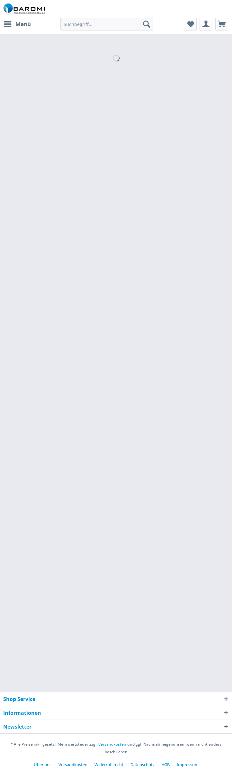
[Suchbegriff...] (106, 24)
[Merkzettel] (190, 24)
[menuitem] (17, 24)
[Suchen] (146, 24)
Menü (17, 23)
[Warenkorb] (221, 24)
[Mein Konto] (206, 24)
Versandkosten (112, 744)
